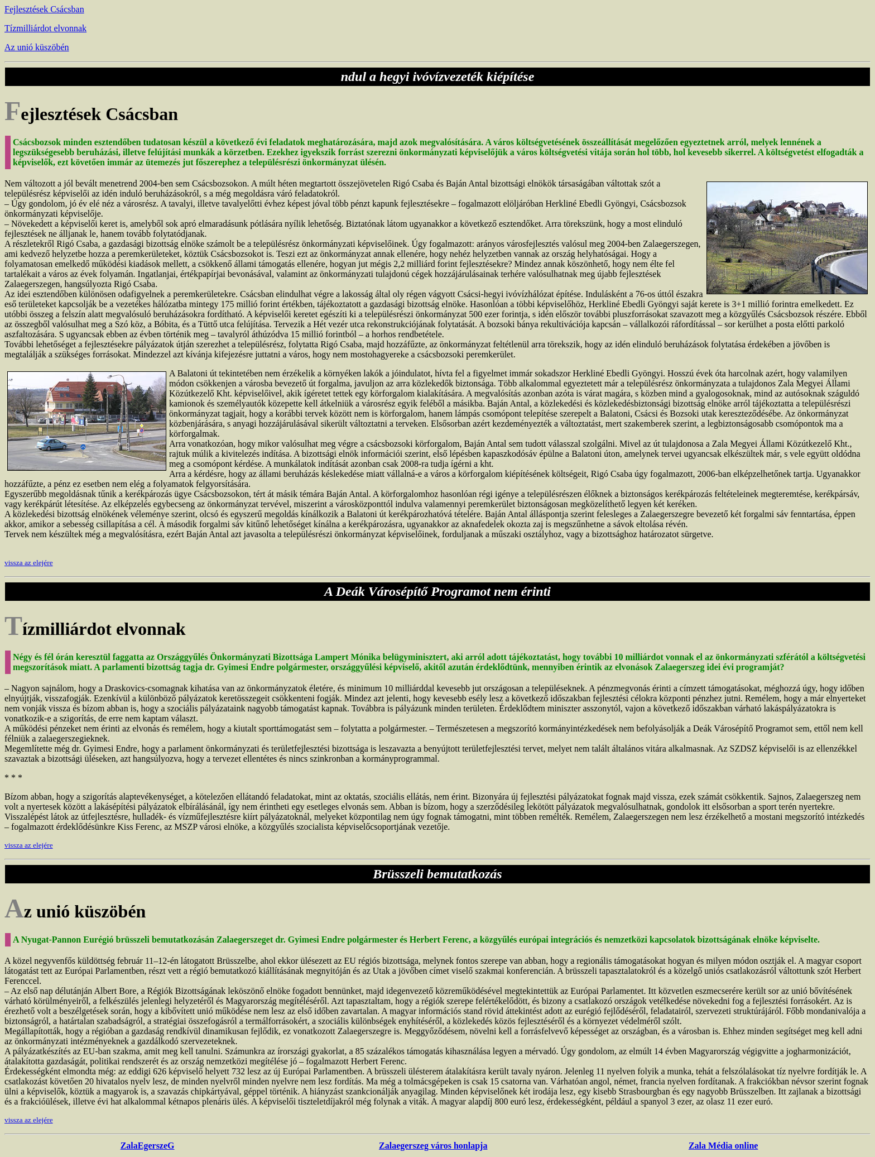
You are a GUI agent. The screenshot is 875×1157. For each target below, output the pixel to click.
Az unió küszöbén (36, 47)
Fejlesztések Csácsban (44, 9)
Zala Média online (723, 1145)
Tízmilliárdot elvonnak (45, 28)
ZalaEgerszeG (148, 1145)
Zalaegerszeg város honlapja (433, 1145)
